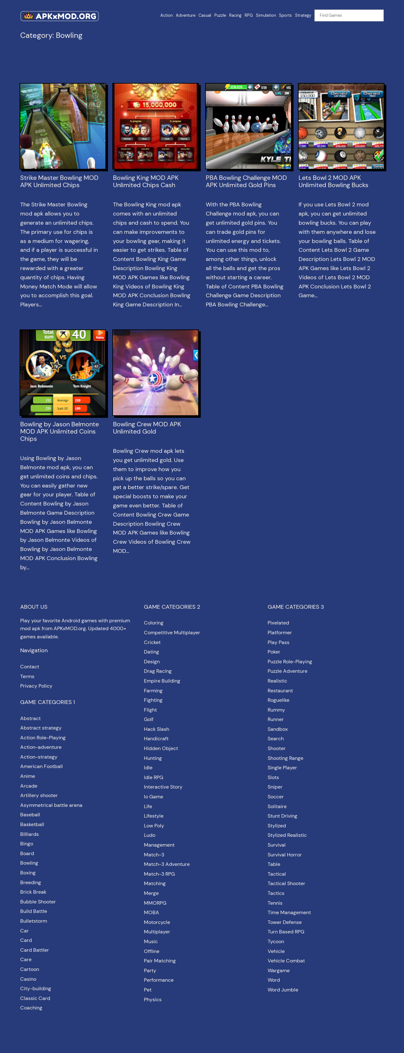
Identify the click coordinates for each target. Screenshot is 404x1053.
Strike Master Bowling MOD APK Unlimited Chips (59, 181)
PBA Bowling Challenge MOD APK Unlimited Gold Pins (246, 181)
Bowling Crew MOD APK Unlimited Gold (147, 428)
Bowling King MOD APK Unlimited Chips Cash (146, 181)
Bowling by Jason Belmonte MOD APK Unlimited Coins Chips (59, 431)
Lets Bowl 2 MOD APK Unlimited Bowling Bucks (333, 181)
